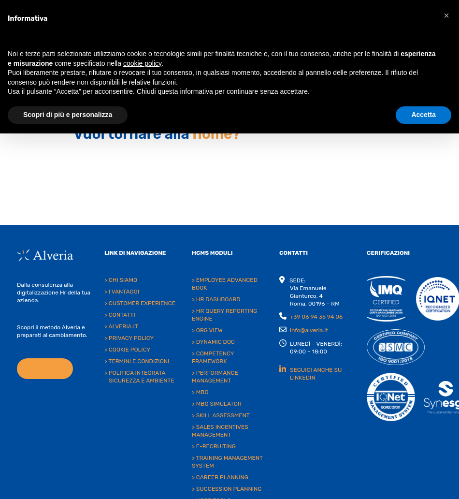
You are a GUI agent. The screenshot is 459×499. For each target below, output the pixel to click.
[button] (446, 15)
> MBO (200, 392)
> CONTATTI (119, 314)
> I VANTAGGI (121, 291)
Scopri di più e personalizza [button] (67, 114)
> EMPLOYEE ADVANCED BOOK (225, 284)
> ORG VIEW (207, 330)
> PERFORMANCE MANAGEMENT (215, 376)
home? (217, 134)
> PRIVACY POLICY (129, 338)
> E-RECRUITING (214, 446)
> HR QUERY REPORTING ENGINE (224, 315)
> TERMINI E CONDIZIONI (136, 361)
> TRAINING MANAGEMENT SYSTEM (227, 462)
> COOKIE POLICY (127, 349)
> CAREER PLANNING (220, 477)
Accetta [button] (423, 114)
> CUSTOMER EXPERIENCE (139, 303)
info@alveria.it (309, 330)
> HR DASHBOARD (216, 299)
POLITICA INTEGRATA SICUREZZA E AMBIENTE (141, 376)
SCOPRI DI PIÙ (45, 369)
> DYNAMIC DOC (213, 341)
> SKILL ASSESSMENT (221, 415)
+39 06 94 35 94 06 (316, 316)
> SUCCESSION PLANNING (227, 488)
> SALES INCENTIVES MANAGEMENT (220, 431)
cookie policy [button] (142, 63)
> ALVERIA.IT (121, 326)
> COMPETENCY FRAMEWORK (213, 357)
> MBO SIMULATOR (217, 403)
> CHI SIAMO (120, 280)
